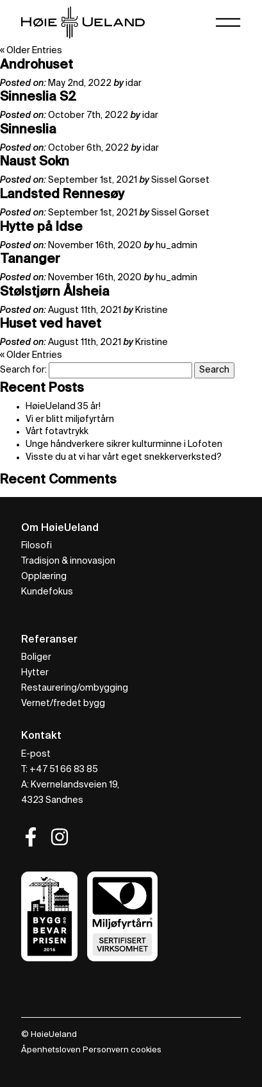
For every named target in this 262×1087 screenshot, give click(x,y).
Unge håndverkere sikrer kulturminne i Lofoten (124, 444)
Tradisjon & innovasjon (68, 561)
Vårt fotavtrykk (57, 431)
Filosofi (36, 545)
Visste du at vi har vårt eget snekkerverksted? (124, 457)
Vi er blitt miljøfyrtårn (70, 419)
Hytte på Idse (41, 227)
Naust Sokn (34, 162)
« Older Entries (31, 50)
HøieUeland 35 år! (63, 406)
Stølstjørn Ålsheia (55, 292)
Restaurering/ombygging (74, 688)
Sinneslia (28, 130)
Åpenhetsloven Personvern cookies (91, 1050)
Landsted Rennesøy (62, 195)
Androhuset (36, 65)
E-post (36, 754)
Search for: (23, 370)
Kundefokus (47, 591)
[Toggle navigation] (228, 22)
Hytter (35, 672)
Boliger (36, 657)
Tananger (30, 259)
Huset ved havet (50, 324)
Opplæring (44, 576)
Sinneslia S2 (38, 97)
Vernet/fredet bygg (63, 703)
